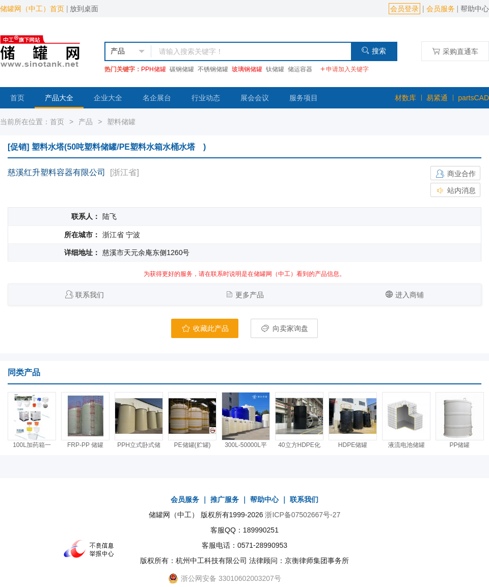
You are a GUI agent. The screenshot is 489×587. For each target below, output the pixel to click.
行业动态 (206, 98)
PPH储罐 (153, 69)
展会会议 (254, 98)
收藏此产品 (205, 328)
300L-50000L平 (246, 445)
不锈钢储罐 (213, 69)
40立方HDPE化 (299, 445)
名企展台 (157, 98)
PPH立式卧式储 (138, 445)
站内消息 (455, 190)
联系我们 (89, 295)
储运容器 (300, 69)
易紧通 (437, 98)
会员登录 (404, 9)
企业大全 (108, 98)
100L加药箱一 (32, 445)
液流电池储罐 (406, 445)
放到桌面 (84, 9)
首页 (17, 98)
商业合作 (455, 174)
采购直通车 (455, 51)
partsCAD (473, 98)
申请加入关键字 (344, 69)
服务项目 (303, 98)
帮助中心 (474, 9)
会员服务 (440, 9)
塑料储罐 (121, 122)
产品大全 (59, 98)
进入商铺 (409, 295)
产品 (85, 122)
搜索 (373, 50)
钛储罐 (275, 69)
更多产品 (249, 295)
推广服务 (224, 499)
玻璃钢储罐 (247, 69)
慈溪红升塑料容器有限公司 (56, 172)
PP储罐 (459, 445)
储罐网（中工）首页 (32, 9)
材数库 (405, 98)
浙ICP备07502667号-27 (302, 515)
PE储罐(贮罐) (192, 445)
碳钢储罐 (182, 69)
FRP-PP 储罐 (85, 445)
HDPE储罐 (352, 445)
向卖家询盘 (284, 328)
